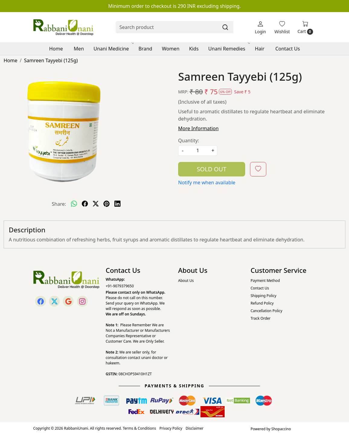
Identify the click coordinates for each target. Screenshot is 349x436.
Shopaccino (281, 428)
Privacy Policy (170, 428)
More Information (198, 128)
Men (79, 48)
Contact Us (287, 48)
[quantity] (197, 150)
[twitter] (95, 204)
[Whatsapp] (74, 204)
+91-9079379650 (120, 286)
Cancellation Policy (266, 310)
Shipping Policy (263, 295)
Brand (145, 48)
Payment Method (265, 280)
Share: (59, 204)
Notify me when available (206, 182)
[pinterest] (106, 204)
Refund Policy (262, 303)
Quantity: (188, 140)
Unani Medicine (113, 48)
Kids (194, 48)
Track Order (261, 318)
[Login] (260, 27)
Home (56, 48)
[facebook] (84, 204)
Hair (259, 48)
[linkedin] (117, 204)
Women (170, 48)
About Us (186, 280)
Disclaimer (194, 428)
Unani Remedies (228, 48)
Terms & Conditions (139, 428)
